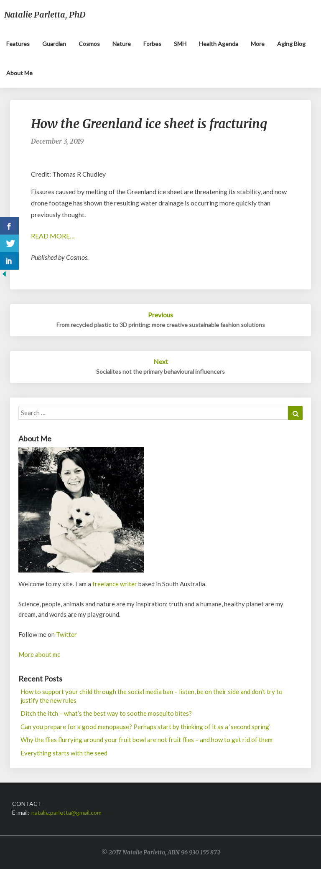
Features (18, 43)
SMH (180, 43)
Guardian (54, 43)
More (258, 43)
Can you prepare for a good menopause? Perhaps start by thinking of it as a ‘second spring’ (145, 726)
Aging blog (291, 43)
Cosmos (89, 43)
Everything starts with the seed (63, 753)
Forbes (152, 43)
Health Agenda (218, 43)
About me (19, 72)
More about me (39, 654)
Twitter (66, 634)
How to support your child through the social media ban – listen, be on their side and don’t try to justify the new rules (151, 696)
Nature (121, 43)
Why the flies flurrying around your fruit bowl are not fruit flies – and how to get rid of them (146, 739)
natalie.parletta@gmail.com (66, 812)
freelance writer (114, 584)
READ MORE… (53, 236)
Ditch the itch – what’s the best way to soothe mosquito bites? (106, 713)
